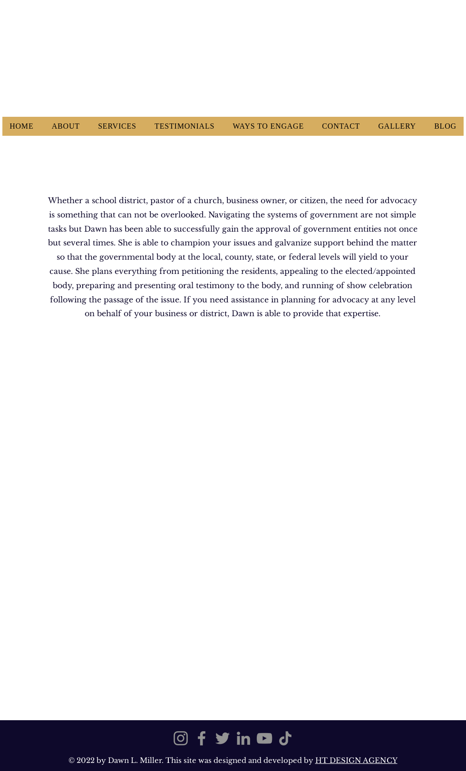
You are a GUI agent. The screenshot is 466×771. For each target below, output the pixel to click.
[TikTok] (285, 738)
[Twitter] (222, 738)
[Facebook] (201, 738)
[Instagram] (180, 738)
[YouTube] (264, 738)
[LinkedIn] (243, 738)
